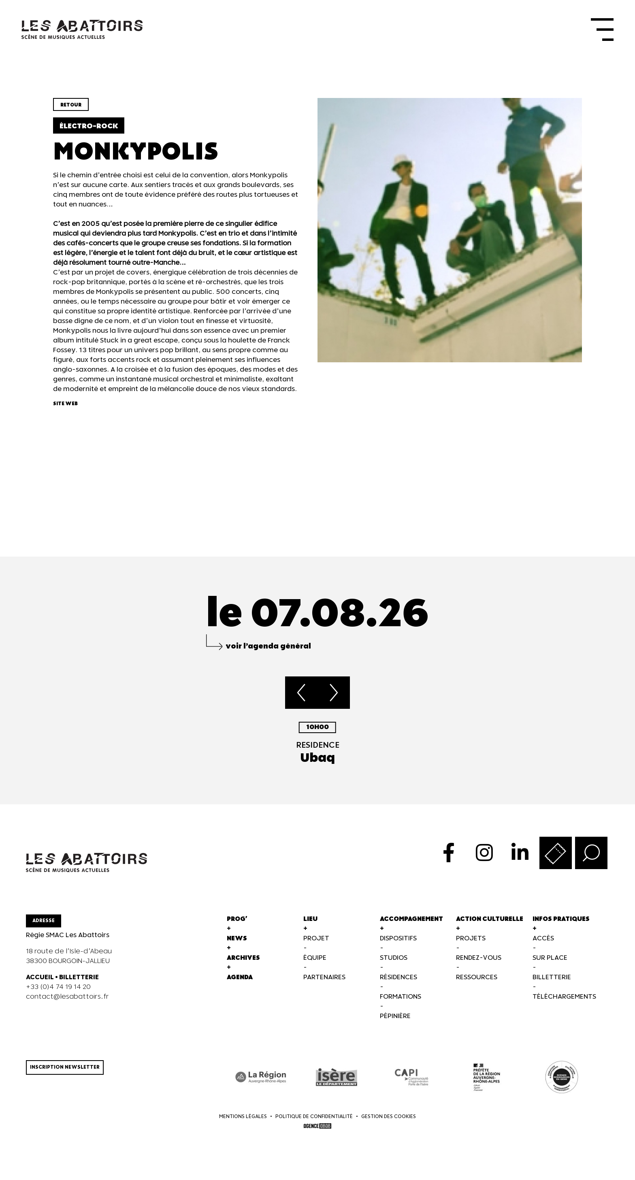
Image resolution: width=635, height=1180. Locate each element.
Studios (393, 963)
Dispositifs (398, 944)
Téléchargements (564, 1002)
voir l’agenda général (268, 652)
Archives (243, 963)
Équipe (314, 963)
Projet (316, 944)
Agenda (240, 983)
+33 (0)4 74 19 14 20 (58, 993)
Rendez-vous (478, 963)
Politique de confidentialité (314, 1123)
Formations (400, 1002)
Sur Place (550, 963)
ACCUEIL (40, 983)
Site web (65, 409)
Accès (543, 944)
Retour (70, 111)
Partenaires (324, 983)
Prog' (237, 925)
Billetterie (552, 983)
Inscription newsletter (65, 1073)
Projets (471, 944)
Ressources (476, 983)
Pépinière (395, 1022)
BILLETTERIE (79, 983)
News (237, 944)
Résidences (398, 983)
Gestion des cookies (388, 1123)
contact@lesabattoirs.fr (67, 1002)
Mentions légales (243, 1123)
